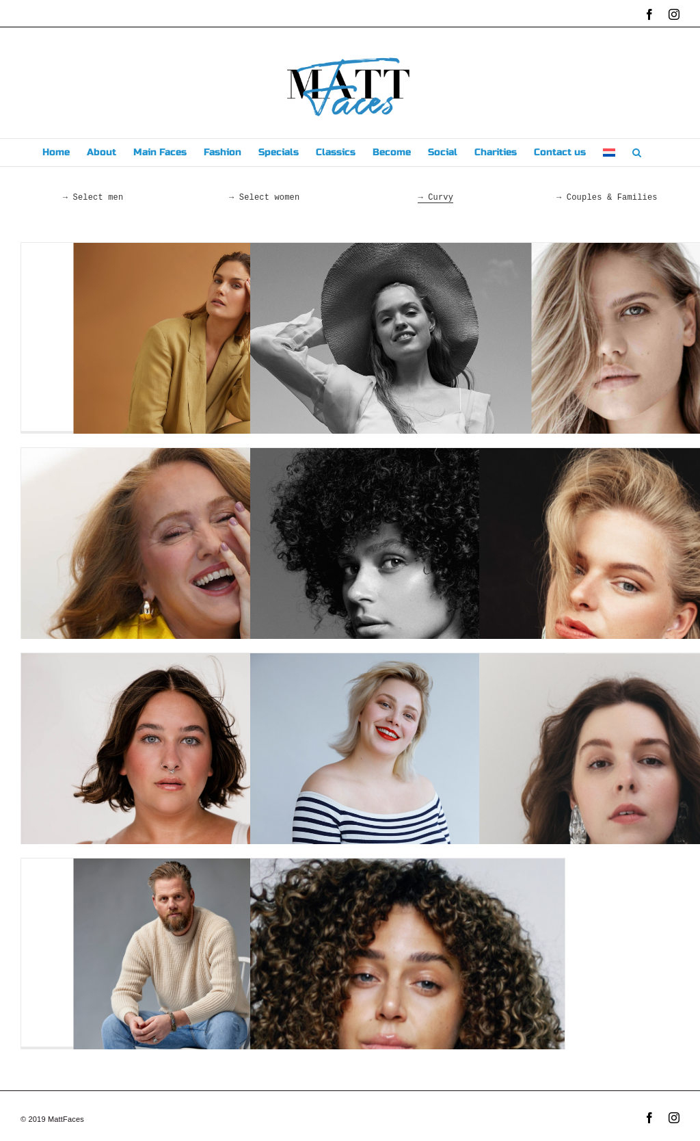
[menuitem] (609, 152)
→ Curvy (435, 197)
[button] (636, 152)
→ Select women (264, 197)
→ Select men (93, 197)
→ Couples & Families (607, 197)
